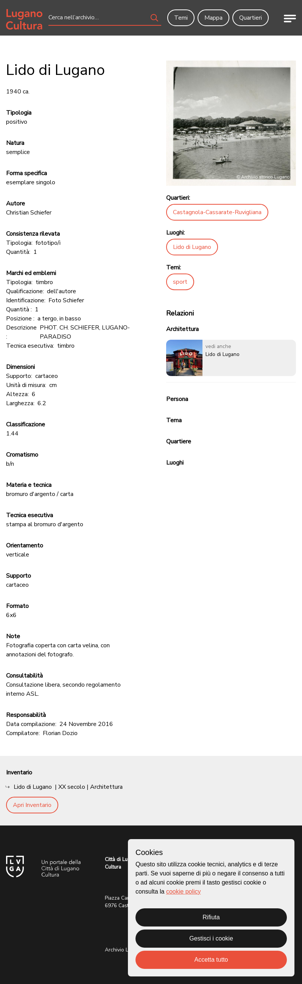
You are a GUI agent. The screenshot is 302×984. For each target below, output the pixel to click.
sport (180, 282)
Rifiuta (210, 917)
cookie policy (183, 891)
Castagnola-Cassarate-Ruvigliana (217, 212)
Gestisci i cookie (211, 938)
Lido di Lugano (192, 247)
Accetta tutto (211, 959)
